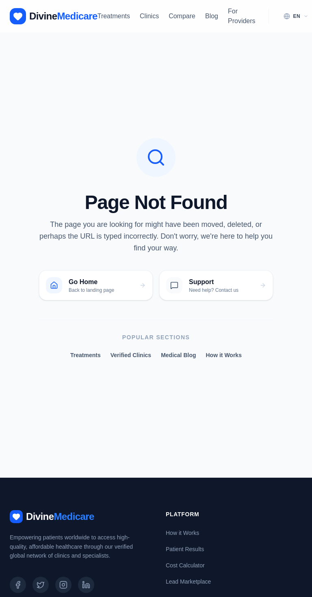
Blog (211, 16)
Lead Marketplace (188, 581)
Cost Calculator (185, 565)
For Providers (242, 16)
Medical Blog (178, 355)
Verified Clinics (130, 355)
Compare (182, 16)
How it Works (224, 355)
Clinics (149, 16)
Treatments (114, 16)
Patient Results (185, 549)
